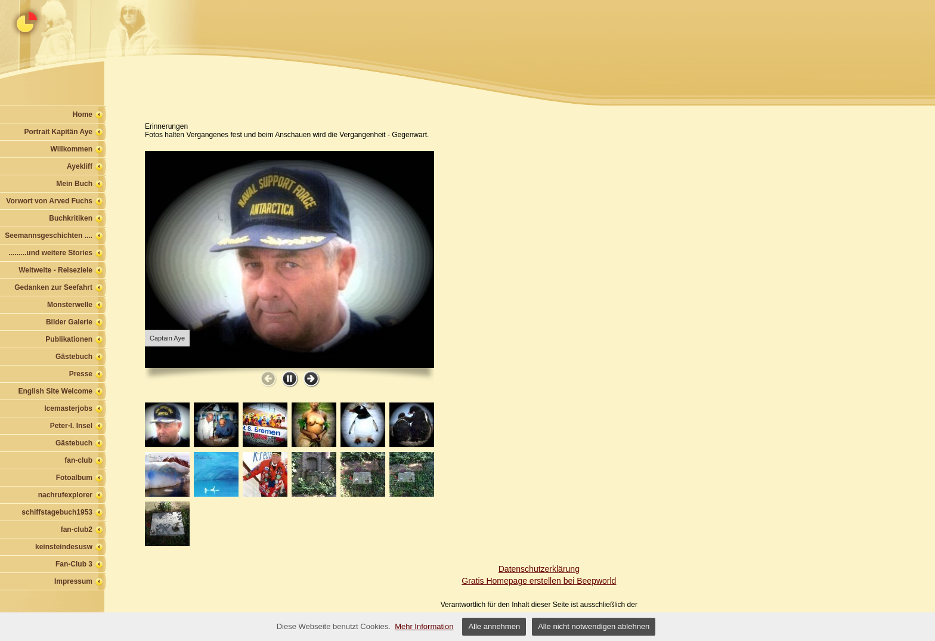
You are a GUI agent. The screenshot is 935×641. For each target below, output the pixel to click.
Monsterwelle (69, 305)
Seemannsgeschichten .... (48, 235)
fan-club (78, 460)
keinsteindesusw (63, 547)
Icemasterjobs (68, 408)
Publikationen (68, 339)
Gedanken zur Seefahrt (53, 287)
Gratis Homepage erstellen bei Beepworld (539, 581)
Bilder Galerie (69, 322)
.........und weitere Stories (50, 253)
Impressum (73, 581)
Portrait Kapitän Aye (58, 132)
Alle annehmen (494, 626)
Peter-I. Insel (71, 426)
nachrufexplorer (65, 495)
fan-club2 (76, 529)
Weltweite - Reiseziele (55, 270)
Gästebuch (73, 356)
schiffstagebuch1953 (56, 512)
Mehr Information (424, 626)
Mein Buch (74, 183)
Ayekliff (79, 166)
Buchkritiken (70, 218)
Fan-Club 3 (73, 564)
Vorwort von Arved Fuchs (49, 201)
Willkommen (71, 149)
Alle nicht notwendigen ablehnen (593, 626)
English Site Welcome (55, 391)
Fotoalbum (74, 477)
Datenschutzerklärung (539, 569)
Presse (80, 374)
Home (82, 114)
